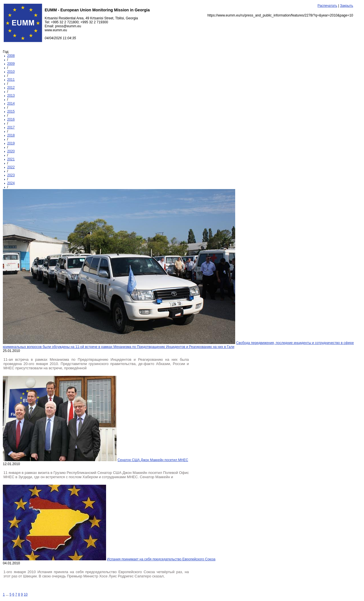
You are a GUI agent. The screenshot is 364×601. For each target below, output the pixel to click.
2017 (11, 127)
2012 (11, 88)
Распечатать (327, 6)
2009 (11, 64)
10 (26, 594)
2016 (11, 119)
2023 (11, 175)
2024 (11, 183)
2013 (11, 96)
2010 (11, 72)
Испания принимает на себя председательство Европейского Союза (161, 559)
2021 (11, 159)
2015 (11, 111)
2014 (11, 103)
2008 (11, 56)
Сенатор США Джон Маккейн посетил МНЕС (152, 460)
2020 (11, 151)
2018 (11, 135)
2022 (11, 167)
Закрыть (346, 6)
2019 (11, 143)
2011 (11, 80)
